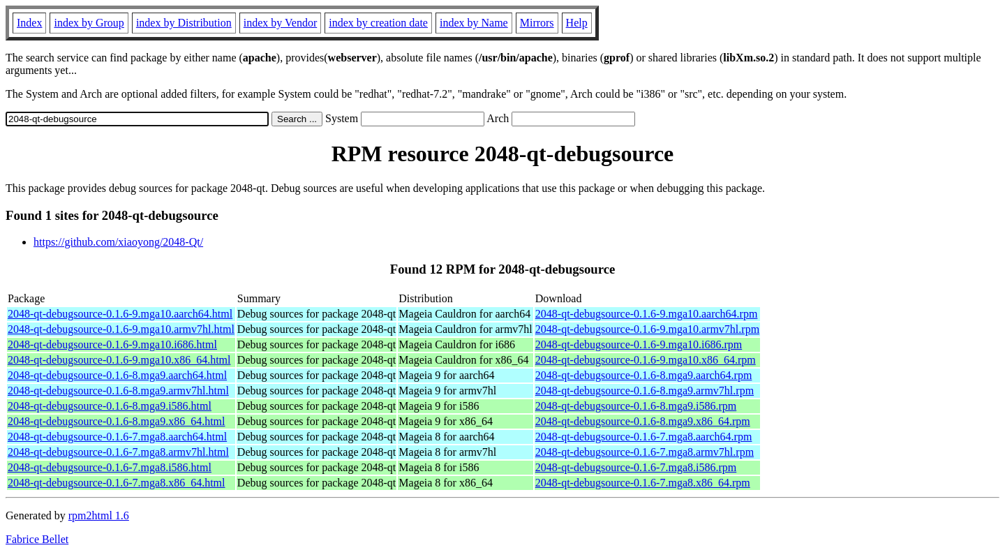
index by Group (89, 23)
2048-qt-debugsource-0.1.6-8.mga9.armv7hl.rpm (644, 390)
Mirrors (537, 23)
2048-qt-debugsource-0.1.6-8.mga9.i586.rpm (635, 406)
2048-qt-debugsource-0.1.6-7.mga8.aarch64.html (117, 437)
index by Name (474, 23)
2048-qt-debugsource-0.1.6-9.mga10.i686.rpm (638, 344)
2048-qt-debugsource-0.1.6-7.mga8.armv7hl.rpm (644, 452)
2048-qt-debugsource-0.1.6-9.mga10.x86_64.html (119, 360)
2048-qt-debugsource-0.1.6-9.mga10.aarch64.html (120, 314)
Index (29, 23)
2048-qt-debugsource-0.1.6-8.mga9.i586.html (109, 406)
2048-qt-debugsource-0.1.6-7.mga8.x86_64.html (116, 483)
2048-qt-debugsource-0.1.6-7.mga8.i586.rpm (635, 467)
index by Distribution (184, 23)
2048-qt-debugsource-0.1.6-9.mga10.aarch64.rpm (646, 314)
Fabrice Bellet (37, 539)
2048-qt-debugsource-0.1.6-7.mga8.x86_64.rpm (642, 483)
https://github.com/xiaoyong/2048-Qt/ (118, 242)
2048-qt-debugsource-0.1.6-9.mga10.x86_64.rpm (645, 360)
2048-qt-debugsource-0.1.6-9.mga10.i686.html (112, 344)
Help (577, 23)
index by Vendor (280, 23)
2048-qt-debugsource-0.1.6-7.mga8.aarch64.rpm (643, 437)
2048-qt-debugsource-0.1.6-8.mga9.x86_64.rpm (642, 421)
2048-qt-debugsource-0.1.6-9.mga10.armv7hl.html (121, 329)
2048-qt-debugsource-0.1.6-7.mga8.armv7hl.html (118, 452)
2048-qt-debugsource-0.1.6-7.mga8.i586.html (109, 467)
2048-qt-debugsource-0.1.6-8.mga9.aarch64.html (117, 375)
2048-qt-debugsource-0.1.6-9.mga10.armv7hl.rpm (647, 329)
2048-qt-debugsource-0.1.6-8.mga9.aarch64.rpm (643, 375)
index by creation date (378, 23)
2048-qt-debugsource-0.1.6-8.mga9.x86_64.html (116, 421)
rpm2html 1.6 (98, 515)
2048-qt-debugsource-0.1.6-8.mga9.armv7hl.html (118, 390)
